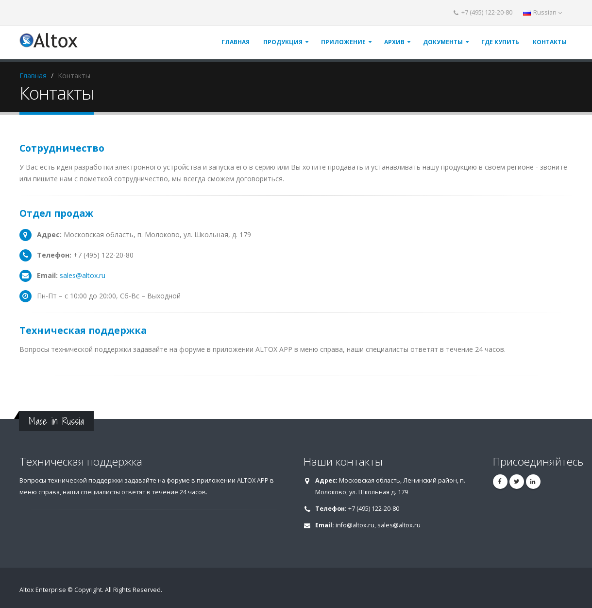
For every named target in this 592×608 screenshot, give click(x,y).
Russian (542, 12)
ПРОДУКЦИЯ (283, 42)
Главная (33, 75)
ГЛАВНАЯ (235, 42)
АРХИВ (394, 42)
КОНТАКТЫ (550, 42)
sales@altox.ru (82, 275)
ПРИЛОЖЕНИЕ (343, 42)
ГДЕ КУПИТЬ (500, 42)
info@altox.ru (355, 525)
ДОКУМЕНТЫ (443, 42)
